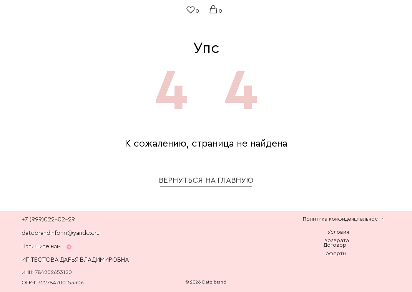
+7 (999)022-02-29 (48, 219)
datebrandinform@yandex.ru (61, 233)
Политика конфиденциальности (343, 219)
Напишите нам (41, 246)
